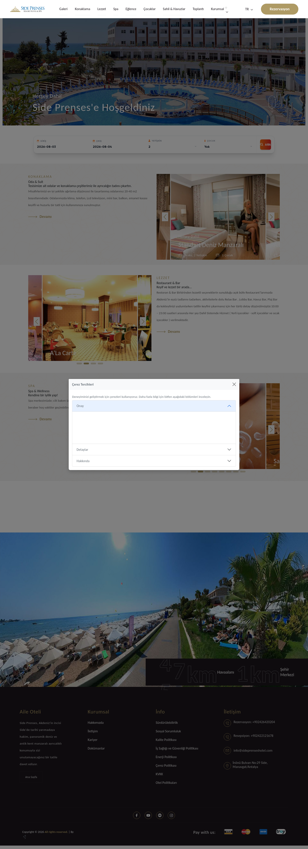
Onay (80, 406)
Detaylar (82, 450)
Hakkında (83, 461)
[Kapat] (234, 384)
